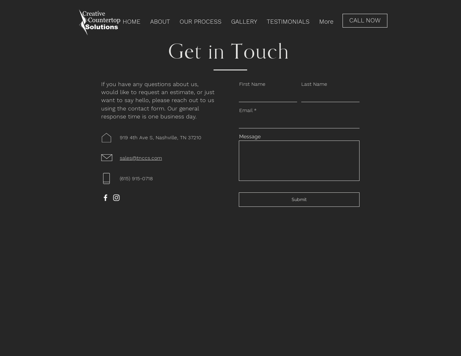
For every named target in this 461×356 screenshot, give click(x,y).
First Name (252, 84)
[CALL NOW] (365, 21)
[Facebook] (105, 197)
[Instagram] (116, 197)
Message (250, 136)
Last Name (314, 84)
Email (245, 110)
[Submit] (299, 199)
